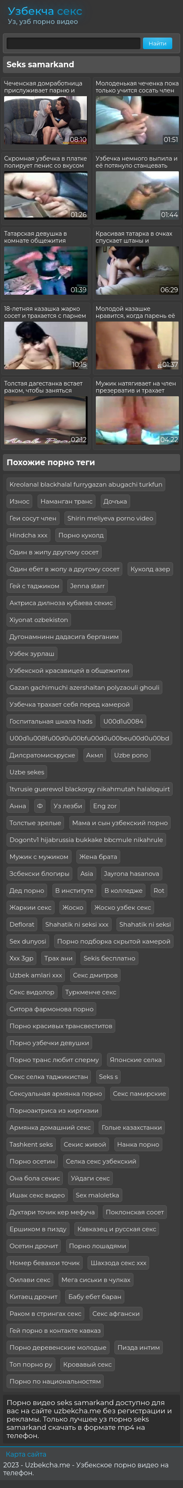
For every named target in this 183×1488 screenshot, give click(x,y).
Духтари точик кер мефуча (52, 1212)
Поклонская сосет (135, 1212)
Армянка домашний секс (50, 1127)
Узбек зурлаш (32, 654)
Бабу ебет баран (94, 1297)
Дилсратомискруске (42, 755)
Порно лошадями (97, 1246)
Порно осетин (32, 1161)
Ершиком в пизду (38, 1229)
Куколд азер (150, 569)
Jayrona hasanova (131, 874)
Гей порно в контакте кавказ (55, 1330)
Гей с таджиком (34, 586)
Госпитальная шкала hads (51, 721)
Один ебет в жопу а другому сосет (64, 569)
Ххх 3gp (21, 958)
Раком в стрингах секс (45, 1314)
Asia (87, 874)
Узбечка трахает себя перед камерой (70, 704)
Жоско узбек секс (122, 907)
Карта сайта (26, 1454)
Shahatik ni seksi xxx (77, 924)
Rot (159, 890)
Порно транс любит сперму (54, 1060)
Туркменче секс (90, 992)
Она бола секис (35, 1178)
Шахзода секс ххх (118, 1263)
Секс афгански (116, 1314)
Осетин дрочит (34, 1246)
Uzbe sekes (27, 772)
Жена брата (98, 857)
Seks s (108, 1077)
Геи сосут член (33, 518)
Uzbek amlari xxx (36, 975)
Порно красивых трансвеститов (61, 1026)
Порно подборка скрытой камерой (113, 941)
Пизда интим (138, 1347)
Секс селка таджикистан (49, 1077)
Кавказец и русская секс (116, 1229)
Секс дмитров (95, 975)
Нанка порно (138, 1144)
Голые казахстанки (132, 1127)
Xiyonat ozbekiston (39, 620)
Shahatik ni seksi (145, 924)
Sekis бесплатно (109, 958)
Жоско (72, 907)
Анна (18, 806)
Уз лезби (68, 806)
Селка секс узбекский (101, 1161)
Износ (19, 501)
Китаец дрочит (33, 1297)
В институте (74, 890)
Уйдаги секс (90, 1178)
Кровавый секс (87, 1364)
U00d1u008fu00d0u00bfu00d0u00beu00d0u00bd (89, 738)
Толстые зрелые (35, 823)
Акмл (94, 755)
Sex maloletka (97, 1195)
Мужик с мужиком (39, 857)
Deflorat (22, 924)
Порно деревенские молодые (58, 1347)
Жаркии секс (31, 907)
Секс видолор (32, 992)
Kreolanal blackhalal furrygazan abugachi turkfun (86, 484)
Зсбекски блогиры (39, 874)
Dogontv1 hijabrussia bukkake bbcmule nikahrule (86, 840)
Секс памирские (139, 1094)
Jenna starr (87, 586)
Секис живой (85, 1144)
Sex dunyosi (28, 941)
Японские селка (136, 1060)
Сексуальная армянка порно (56, 1094)
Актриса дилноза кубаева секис (61, 603)
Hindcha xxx (29, 535)
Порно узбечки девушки (49, 1043)
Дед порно (27, 890)
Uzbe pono (131, 755)
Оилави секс (30, 1280)
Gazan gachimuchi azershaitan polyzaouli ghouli (84, 687)
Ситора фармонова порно (51, 1009)
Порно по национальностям (55, 1381)
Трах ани (58, 958)
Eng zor (104, 806)
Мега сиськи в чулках (96, 1280)
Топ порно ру (31, 1364)
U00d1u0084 (123, 721)
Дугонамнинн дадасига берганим (64, 637)
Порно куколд (81, 535)
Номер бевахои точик (45, 1263)
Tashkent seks (31, 1144)
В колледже (124, 890)
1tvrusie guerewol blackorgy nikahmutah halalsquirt (90, 789)
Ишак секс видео (37, 1195)
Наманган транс (66, 501)
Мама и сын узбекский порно (120, 823)
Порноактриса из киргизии (54, 1110)
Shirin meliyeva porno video (110, 518)
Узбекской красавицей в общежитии (70, 670)
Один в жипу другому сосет (54, 552)
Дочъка (115, 501)
